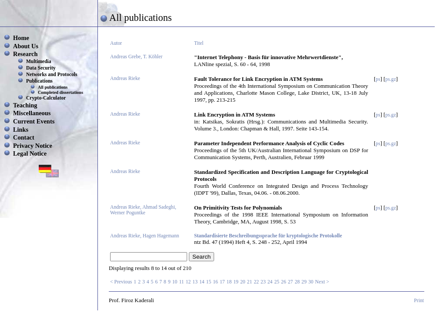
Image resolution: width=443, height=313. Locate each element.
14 (202, 282)
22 (256, 282)
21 (249, 282)
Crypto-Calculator (46, 97)
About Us (25, 46)
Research (25, 53)
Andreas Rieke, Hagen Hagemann (144, 236)
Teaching (25, 105)
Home (21, 37)
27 (290, 282)
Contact (23, 137)
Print (419, 300)
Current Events (33, 121)
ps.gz (391, 79)
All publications (52, 87)
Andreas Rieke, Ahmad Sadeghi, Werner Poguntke (143, 210)
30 (310, 282)
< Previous (121, 282)
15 (208, 282)
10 (175, 282)
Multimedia (38, 61)
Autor (116, 43)
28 (297, 282)
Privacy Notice (32, 145)
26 (283, 282)
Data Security (40, 67)
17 (222, 282)
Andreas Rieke (125, 78)
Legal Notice (30, 153)
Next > (322, 282)
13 (195, 282)
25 (276, 282)
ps (378, 79)
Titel (199, 43)
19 (235, 282)
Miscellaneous (31, 113)
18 (229, 282)
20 (242, 282)
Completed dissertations (60, 92)
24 (270, 282)
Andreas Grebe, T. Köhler (136, 57)
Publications (39, 80)
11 (181, 282)
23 (263, 282)
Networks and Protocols (51, 74)
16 (215, 282)
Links (20, 129)
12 (188, 282)
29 (304, 282)
